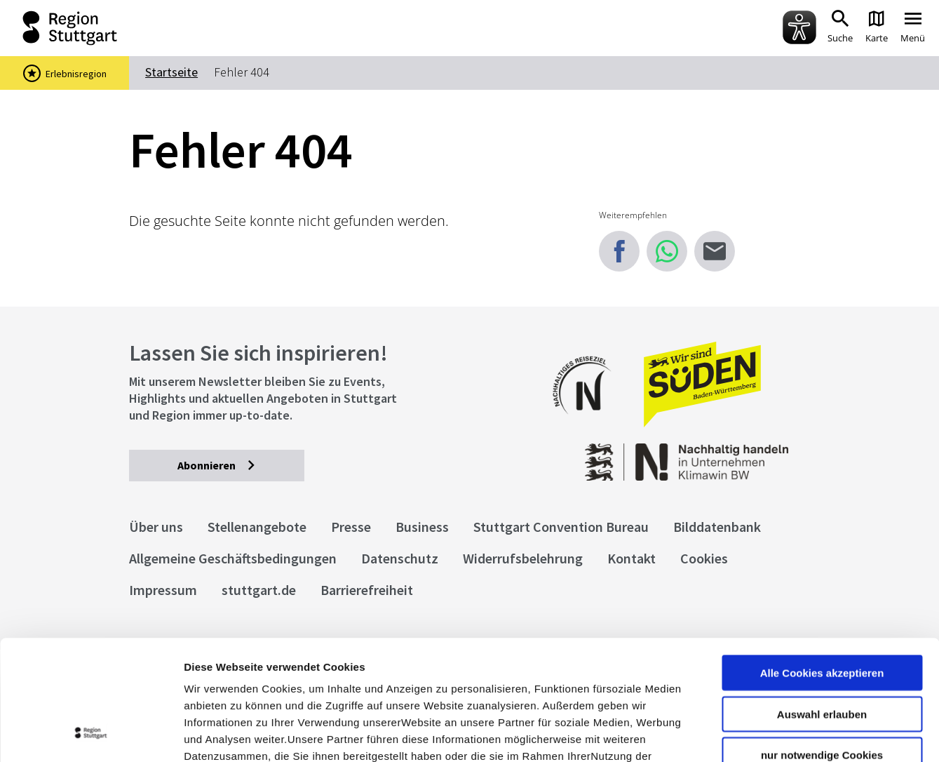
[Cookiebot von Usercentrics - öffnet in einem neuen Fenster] (90, 734)
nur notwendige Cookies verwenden (822, 648)
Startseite (171, 72)
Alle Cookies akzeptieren (822, 560)
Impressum (213, 677)
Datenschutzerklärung (311, 677)
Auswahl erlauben (822, 602)
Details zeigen (745, 734)
